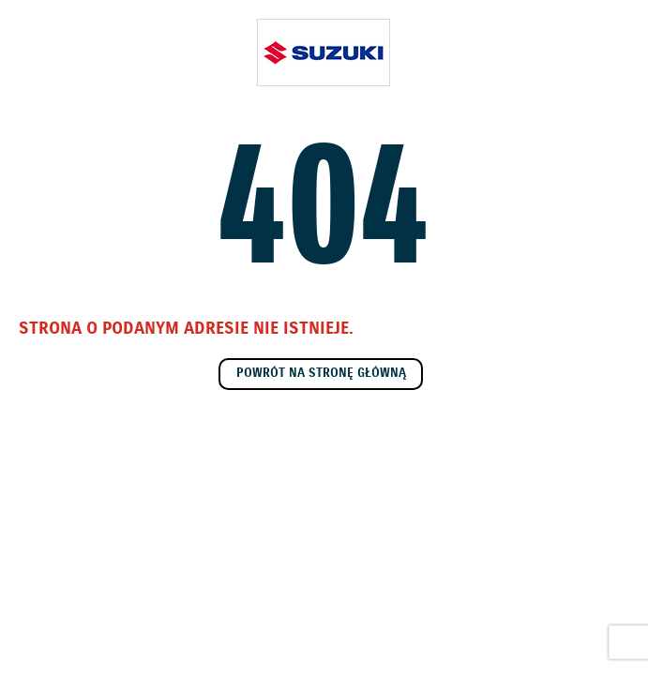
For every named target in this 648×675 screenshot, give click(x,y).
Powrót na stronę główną (321, 374)
